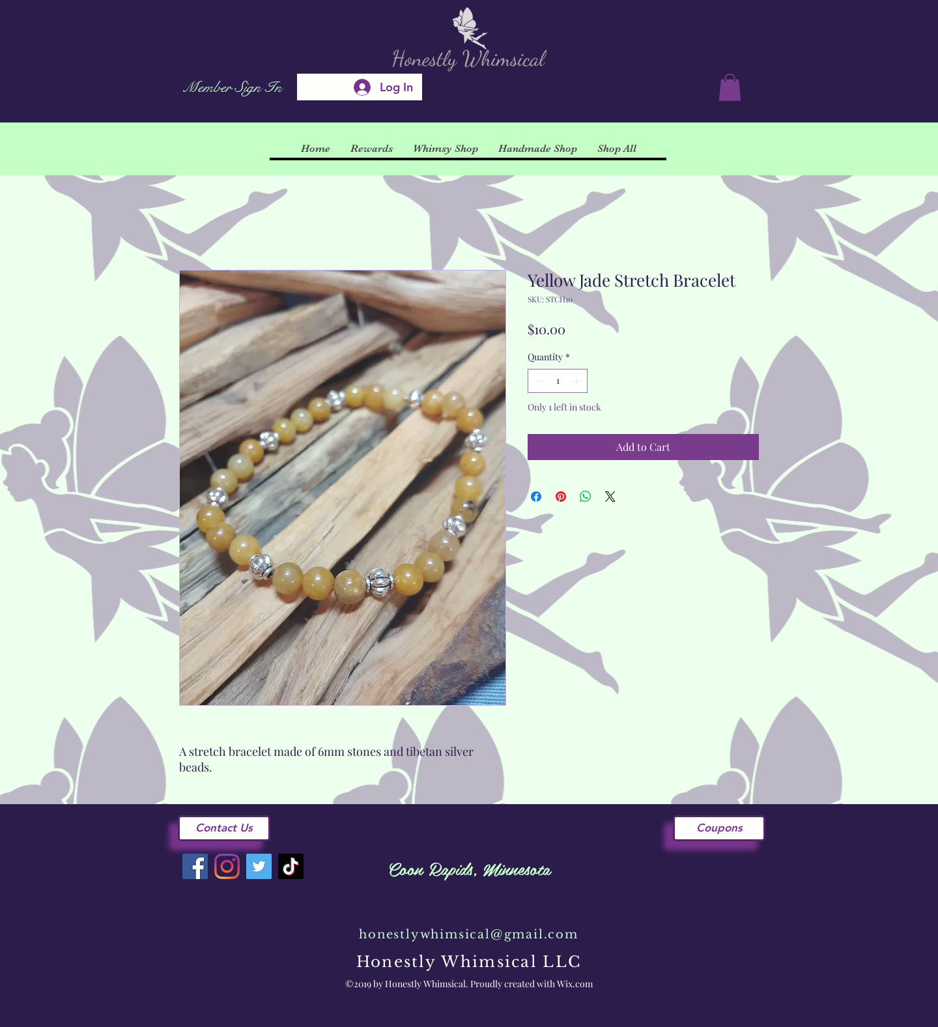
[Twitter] (259, 866)
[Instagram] (227, 866)
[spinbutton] (557, 380)
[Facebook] (195, 866)
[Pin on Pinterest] (561, 496)
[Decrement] (538, 380)
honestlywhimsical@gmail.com (468, 934)
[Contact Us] (224, 828)
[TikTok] (291, 866)
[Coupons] (719, 828)
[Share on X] (610, 496)
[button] (729, 87)
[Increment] (577, 380)
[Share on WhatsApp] (585, 496)
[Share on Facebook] (536, 496)
